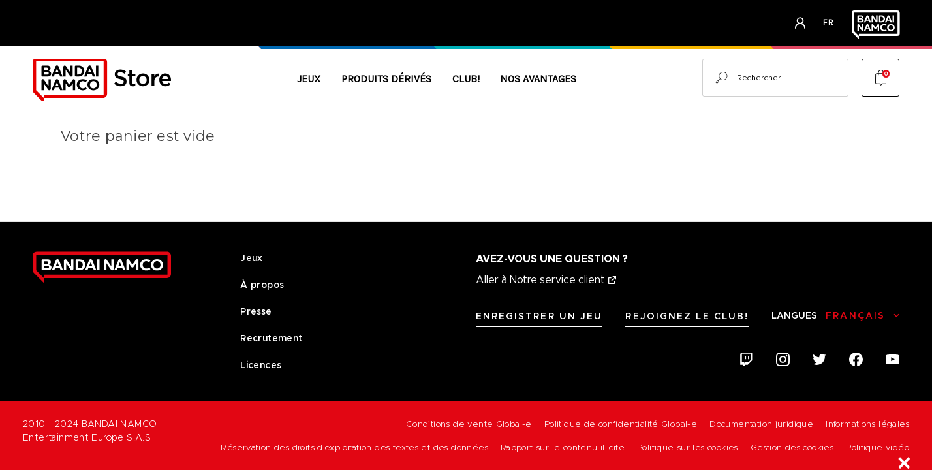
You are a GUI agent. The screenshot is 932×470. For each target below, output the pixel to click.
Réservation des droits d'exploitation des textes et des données (354, 447)
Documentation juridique (761, 424)
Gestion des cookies (792, 447)
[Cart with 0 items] (880, 78)
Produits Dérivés (386, 78)
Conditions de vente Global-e (469, 424)
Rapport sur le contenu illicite (563, 447)
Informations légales (867, 424)
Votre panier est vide (138, 136)
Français (855, 315)
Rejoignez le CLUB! (687, 316)
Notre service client (557, 280)
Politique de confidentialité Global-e (620, 424)
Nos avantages (538, 78)
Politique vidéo (877, 447)
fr (829, 22)
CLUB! (466, 78)
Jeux (308, 78)
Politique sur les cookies (687, 447)
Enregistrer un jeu (539, 316)
